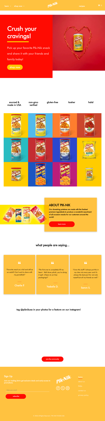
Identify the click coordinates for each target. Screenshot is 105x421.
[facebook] (58, 388)
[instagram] (68, 388)
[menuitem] (8, 6)
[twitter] (63, 388)
